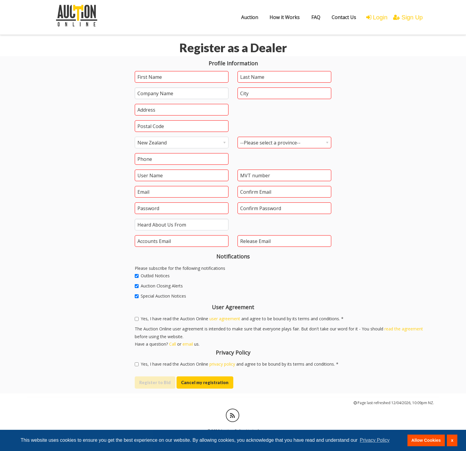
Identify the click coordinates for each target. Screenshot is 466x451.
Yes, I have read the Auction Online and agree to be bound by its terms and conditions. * (236, 364)
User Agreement (233, 307)
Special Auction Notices (160, 296)
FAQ (315, 17)
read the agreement (403, 329)
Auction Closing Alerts (159, 286)
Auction (249, 17)
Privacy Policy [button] (375, 440)
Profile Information (233, 63)
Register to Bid (155, 382)
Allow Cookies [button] (426, 440)
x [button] (452, 440)
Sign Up (408, 17)
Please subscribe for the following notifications (180, 268)
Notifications (233, 256)
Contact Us (344, 17)
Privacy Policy (233, 352)
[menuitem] (249, 17)
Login (376, 17)
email (188, 344)
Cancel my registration (205, 382)
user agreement (224, 318)
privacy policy (222, 364)
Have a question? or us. (167, 344)
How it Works (284, 17)
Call (172, 344)
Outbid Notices (152, 275)
